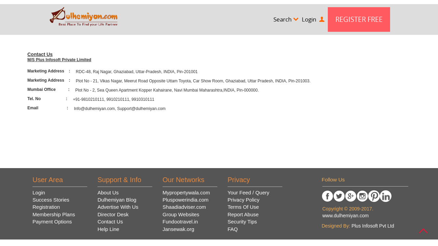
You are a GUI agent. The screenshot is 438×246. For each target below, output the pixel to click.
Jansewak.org (178, 229)
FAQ (233, 229)
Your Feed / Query (248, 192)
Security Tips (242, 221)
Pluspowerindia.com (185, 200)
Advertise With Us (118, 207)
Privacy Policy (243, 200)
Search (285, 19)
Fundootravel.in (180, 221)
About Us (108, 192)
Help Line (108, 229)
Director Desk (113, 214)
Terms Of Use (243, 207)
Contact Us (110, 221)
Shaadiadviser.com (184, 207)
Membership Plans (54, 214)
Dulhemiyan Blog (117, 200)
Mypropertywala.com (186, 192)
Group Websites (181, 214)
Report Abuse (243, 214)
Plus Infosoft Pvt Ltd (372, 226)
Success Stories (51, 200)
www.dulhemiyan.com (345, 215)
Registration (46, 207)
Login (313, 19)
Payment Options (52, 221)
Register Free (359, 19)
